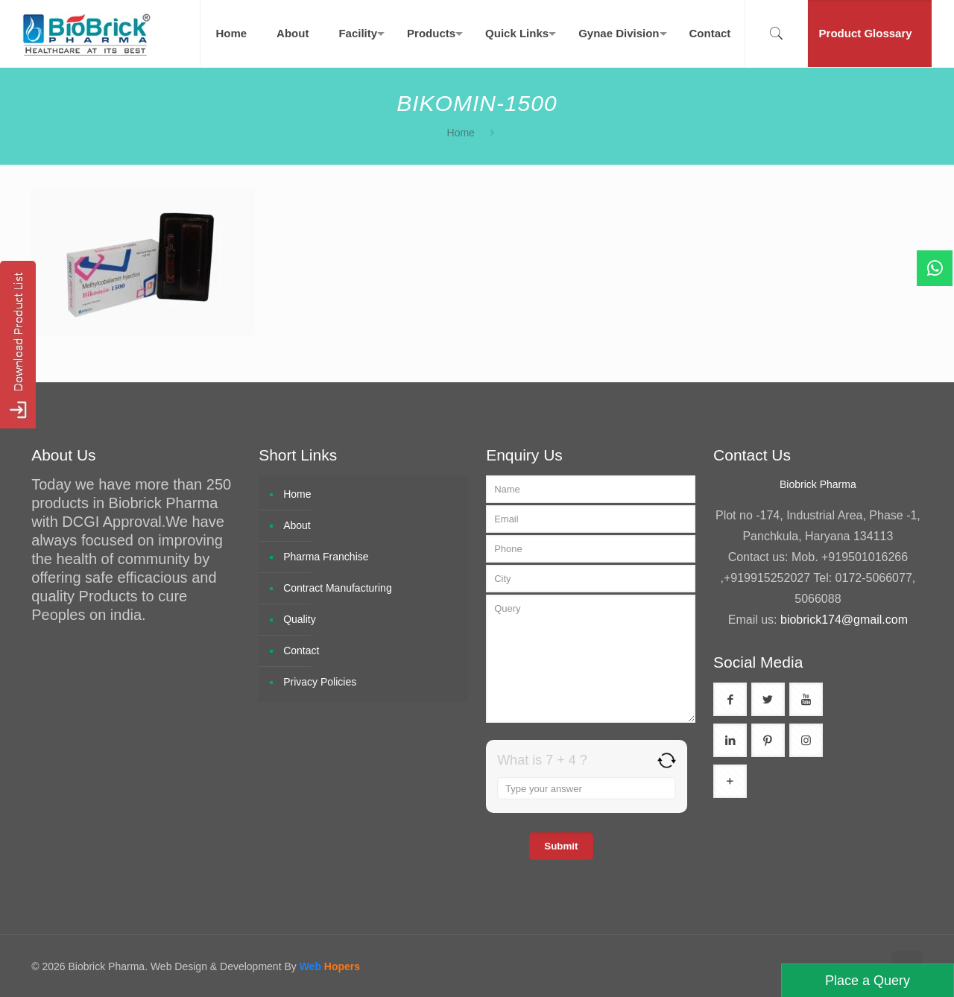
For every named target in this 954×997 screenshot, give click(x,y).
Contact (301, 650)
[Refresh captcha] (666, 760)
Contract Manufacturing (337, 588)
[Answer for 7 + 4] (586, 788)
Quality (299, 619)
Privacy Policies (319, 682)
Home (461, 133)
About (297, 525)
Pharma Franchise (325, 557)
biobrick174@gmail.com (844, 619)
